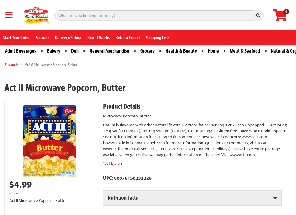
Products (11, 64)
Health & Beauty (181, 50)
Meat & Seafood (245, 50)
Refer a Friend (128, 37)
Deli (75, 50)
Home (213, 50)
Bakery (53, 50)
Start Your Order (16, 37)
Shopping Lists (157, 37)
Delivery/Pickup (68, 37)
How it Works (98, 37)
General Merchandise (109, 50)
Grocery (147, 50)
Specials (42, 37)
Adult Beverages (20, 50)
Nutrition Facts (123, 197)
